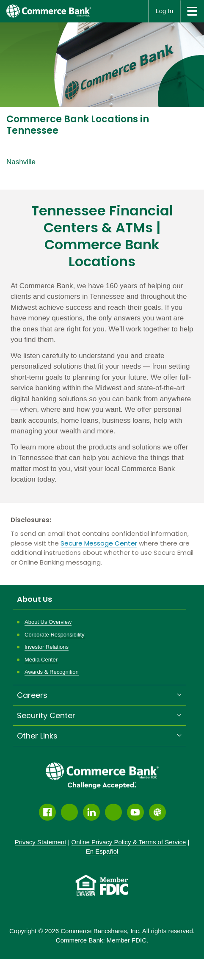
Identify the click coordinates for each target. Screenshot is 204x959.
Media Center (41, 659)
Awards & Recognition (52, 672)
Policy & (129, 842)
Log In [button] (164, 10)
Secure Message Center (99, 543)
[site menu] (192, 11)
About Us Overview (48, 622)
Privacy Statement (40, 842)
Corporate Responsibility (55, 634)
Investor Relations (47, 647)
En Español (102, 851)
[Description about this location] (102, 383)
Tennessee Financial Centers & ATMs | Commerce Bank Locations (102, 236)
